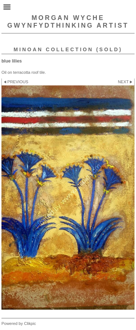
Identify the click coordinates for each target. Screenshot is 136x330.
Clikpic (30, 323)
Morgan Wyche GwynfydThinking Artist (68, 21)
